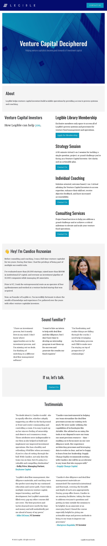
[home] (45, 5)
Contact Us (62, 167)
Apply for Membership (67, 135)
